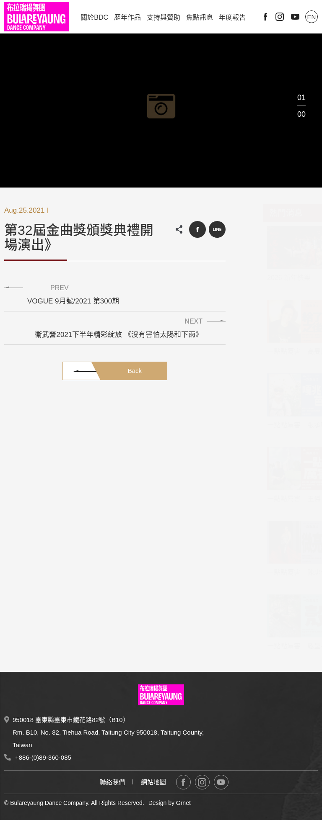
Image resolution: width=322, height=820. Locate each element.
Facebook (265, 17)
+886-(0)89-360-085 (43, 757)
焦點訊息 (199, 17)
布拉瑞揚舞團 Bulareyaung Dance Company (36, 16)
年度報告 (232, 17)
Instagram (280, 17)
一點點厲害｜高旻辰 (277, 351)
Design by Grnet (169, 802)
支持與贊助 (163, 17)
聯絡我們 (112, 782)
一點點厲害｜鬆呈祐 (277, 646)
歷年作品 (127, 17)
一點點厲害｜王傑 (273, 498)
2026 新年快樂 (268, 277)
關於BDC (94, 17)
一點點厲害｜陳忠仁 (277, 572)
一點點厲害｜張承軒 (277, 425)
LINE (217, 229)
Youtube (295, 17)
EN (311, 17)
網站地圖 (153, 782)
